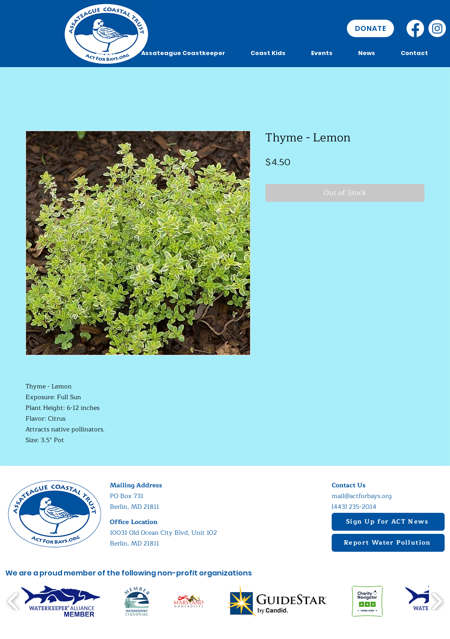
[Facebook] (415, 28)
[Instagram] (437, 28)
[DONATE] (370, 28)
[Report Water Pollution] (388, 543)
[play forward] (437, 601)
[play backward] (13, 601)
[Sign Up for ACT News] (388, 522)
